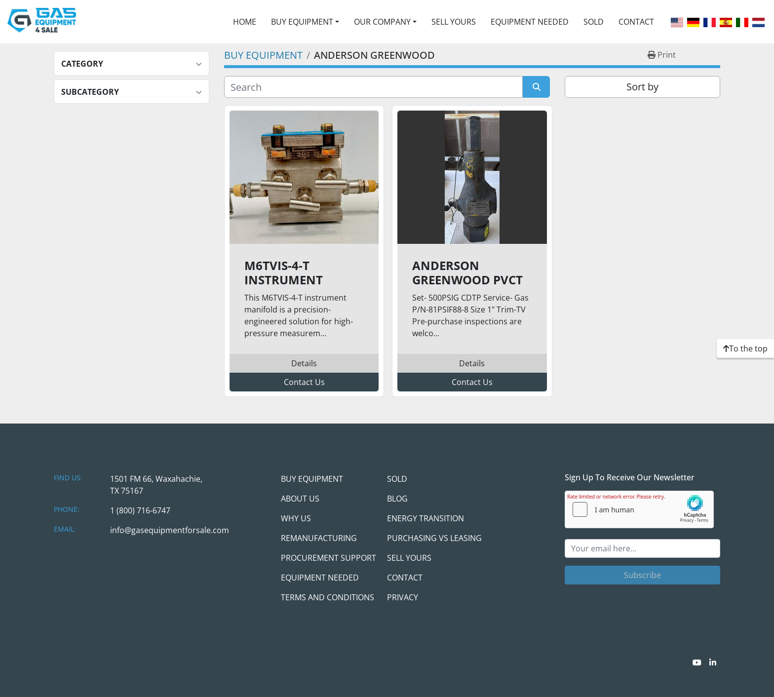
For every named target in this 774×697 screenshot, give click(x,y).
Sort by (642, 86)
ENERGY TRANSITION (425, 518)
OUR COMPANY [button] (382, 21)
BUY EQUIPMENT (302, 21)
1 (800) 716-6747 (140, 510)
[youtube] (697, 662)
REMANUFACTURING (319, 538)
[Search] (373, 87)
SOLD (593, 21)
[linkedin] (712, 662)
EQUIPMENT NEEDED (530, 21)
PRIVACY (402, 597)
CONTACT (636, 21)
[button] (305, 22)
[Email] (642, 548)
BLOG (397, 498)
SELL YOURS (453, 21)
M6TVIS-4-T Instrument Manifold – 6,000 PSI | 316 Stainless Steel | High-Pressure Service (302, 273)
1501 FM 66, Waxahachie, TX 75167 (156, 484)
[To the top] (745, 348)
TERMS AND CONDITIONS (327, 597)
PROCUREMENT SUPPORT (328, 557)
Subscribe (642, 575)
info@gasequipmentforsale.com (169, 530)
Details (304, 363)
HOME (244, 21)
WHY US (296, 518)
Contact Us (304, 382)
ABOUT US (300, 498)
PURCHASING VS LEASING (434, 538)
